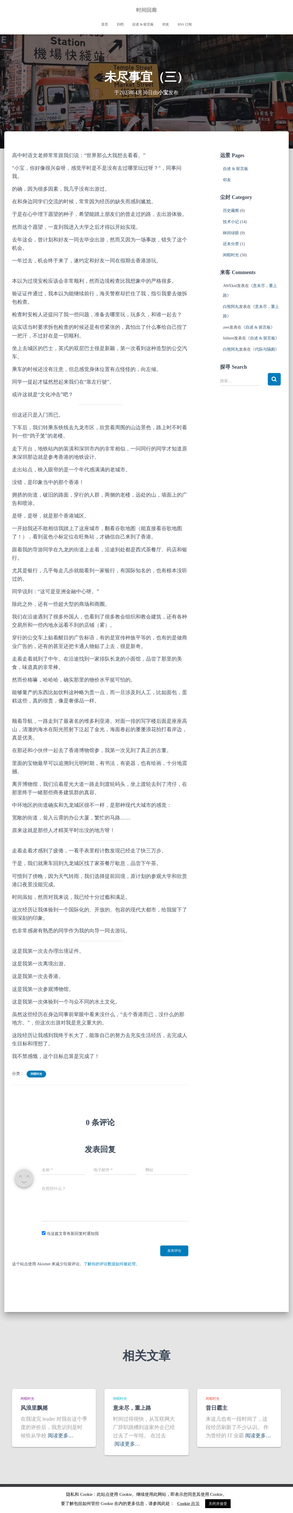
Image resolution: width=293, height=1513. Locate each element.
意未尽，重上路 (132, 1408)
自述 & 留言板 (143, 24)
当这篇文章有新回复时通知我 (73, 1233)
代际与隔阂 (265, 349)
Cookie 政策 (188, 1503)
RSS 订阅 (184, 24)
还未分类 (231, 244)
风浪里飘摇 (34, 1408)
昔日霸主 (216, 1408)
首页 (104, 24)
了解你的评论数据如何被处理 (110, 1264)
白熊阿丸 (231, 306)
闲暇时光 (36, 1073)
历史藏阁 (231, 210)
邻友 (165, 24)
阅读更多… (61, 1435)
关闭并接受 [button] (218, 1504)
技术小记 (231, 222)
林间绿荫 (231, 233)
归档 (120, 24)
